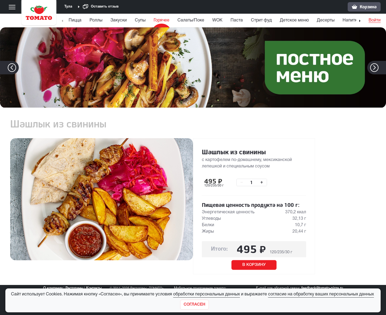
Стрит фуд (261, 20)
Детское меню (294, 20)
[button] (382, 67)
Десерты (326, 20)
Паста (237, 20)
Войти (375, 20)
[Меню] (12, 7)
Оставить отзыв (100, 7)
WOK (217, 20)
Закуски (118, 20)
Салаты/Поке (190, 20)
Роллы (96, 20)
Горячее (161, 20)
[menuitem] (76, 21)
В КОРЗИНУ (254, 265)
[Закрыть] (194, 305)
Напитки (351, 20)
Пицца (75, 20)
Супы (140, 20)
